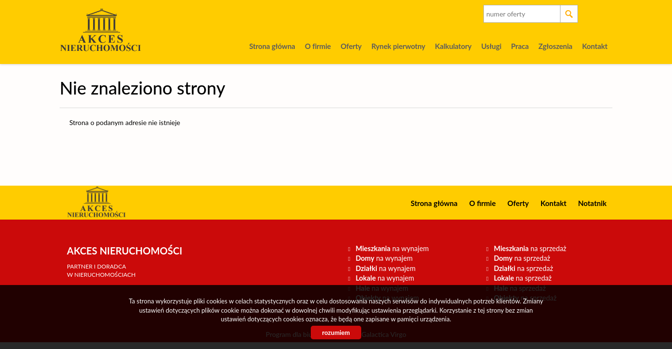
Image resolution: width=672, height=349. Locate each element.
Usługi (491, 46)
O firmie (318, 46)
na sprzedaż (530, 248)
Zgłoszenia (555, 46)
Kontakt (595, 46)
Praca (519, 46)
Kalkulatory (453, 46)
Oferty (350, 46)
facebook (601, 14)
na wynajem (392, 248)
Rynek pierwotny (398, 46)
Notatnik (592, 203)
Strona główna (272, 46)
